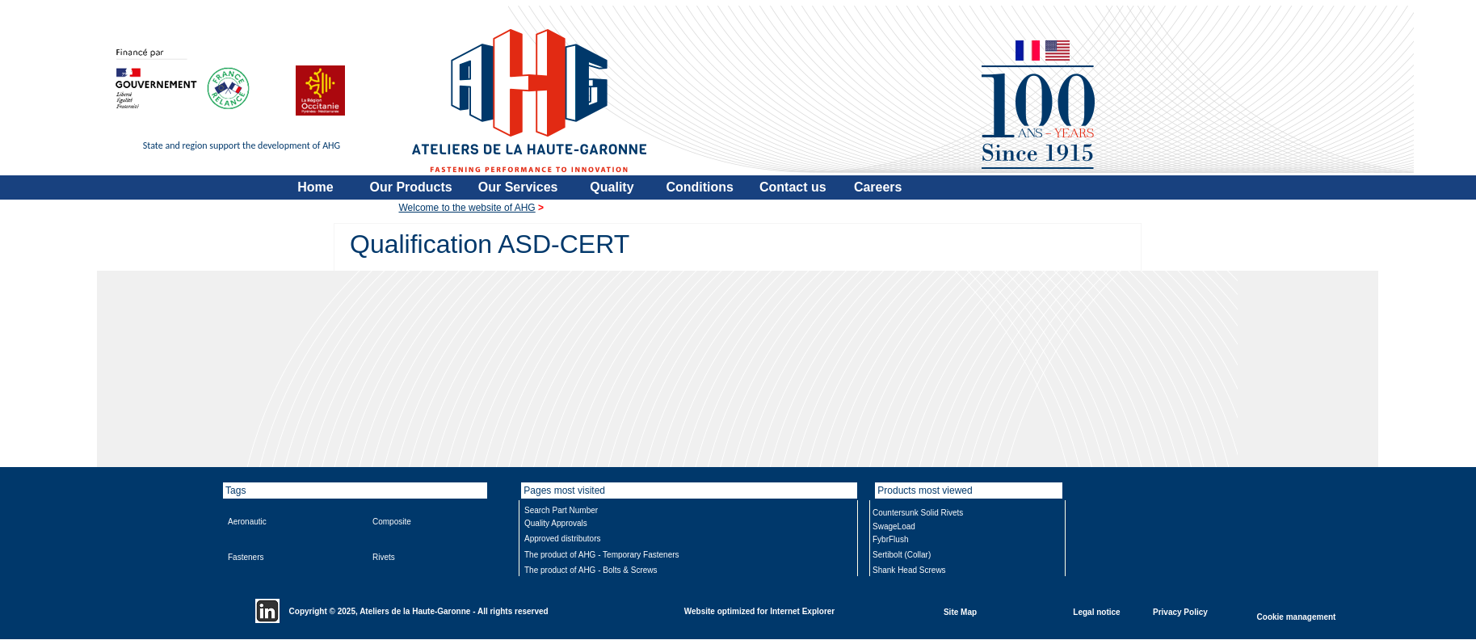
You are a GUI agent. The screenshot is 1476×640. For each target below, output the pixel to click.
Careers (878, 187)
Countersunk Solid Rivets (918, 512)
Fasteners (245, 557)
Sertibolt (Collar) (902, 554)
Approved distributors (562, 538)
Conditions (700, 187)
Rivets (383, 557)
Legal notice (1096, 611)
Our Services (518, 187)
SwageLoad (894, 526)
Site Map (960, 611)
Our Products (411, 187)
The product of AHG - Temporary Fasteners (601, 554)
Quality (611, 187)
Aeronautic (247, 521)
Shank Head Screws (909, 570)
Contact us (792, 187)
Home (315, 187)
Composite (391, 521)
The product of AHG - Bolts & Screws (591, 570)
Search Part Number (561, 510)
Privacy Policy (1180, 611)
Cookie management (1296, 616)
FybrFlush (890, 539)
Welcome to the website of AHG (467, 207)
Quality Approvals (555, 523)
